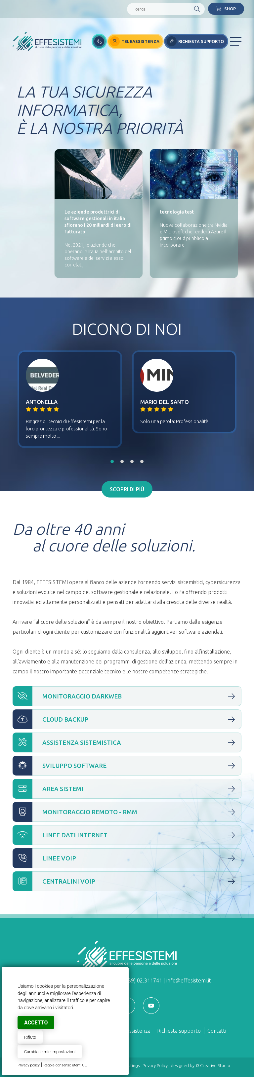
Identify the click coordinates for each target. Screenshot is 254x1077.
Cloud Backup (127, 719)
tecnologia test (177, 212)
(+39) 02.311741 (142, 980)
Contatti (216, 1031)
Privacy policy (29, 1065)
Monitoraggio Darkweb (127, 696)
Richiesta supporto (179, 1031)
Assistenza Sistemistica (127, 742)
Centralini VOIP (127, 881)
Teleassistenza (133, 1031)
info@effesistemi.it (188, 980)
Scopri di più (127, 489)
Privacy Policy (155, 1065)
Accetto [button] (36, 1022)
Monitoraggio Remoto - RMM (127, 812)
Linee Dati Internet (127, 835)
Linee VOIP (127, 858)
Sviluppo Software (127, 766)
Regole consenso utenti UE (65, 1065)
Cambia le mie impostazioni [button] (49, 1051)
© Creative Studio (212, 1065)
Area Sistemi (127, 789)
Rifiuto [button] (30, 1037)
